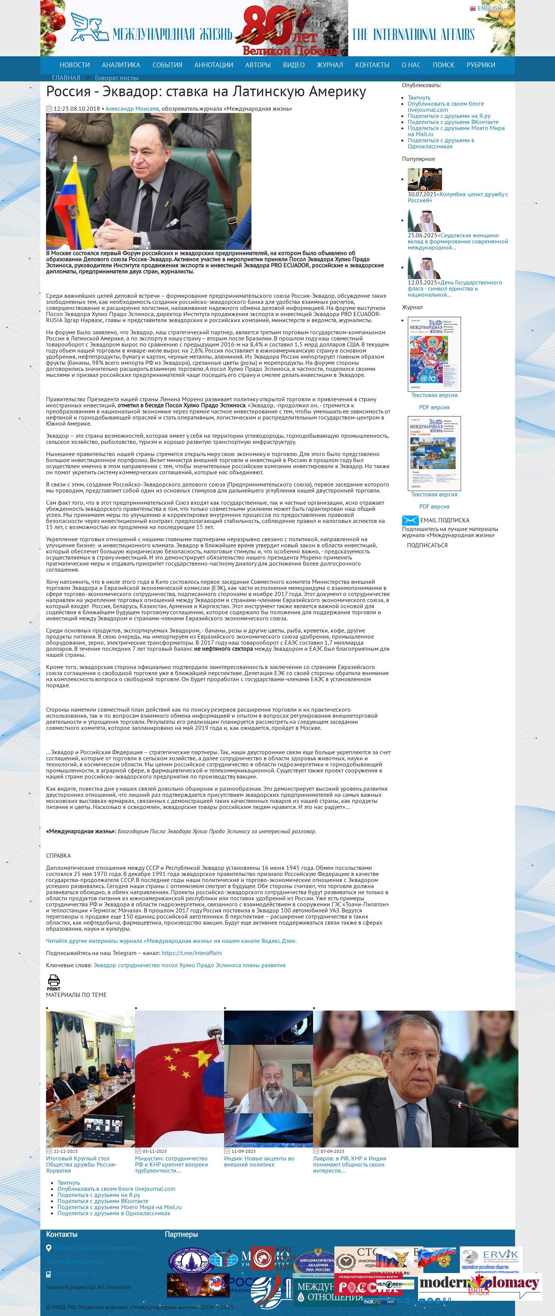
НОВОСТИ (75, 64)
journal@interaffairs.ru (75, 1261)
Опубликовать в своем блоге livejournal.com (446, 106)
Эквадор (105, 965)
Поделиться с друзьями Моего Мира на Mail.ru (456, 131)
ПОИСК (444, 64)
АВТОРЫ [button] (258, 64)
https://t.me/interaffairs (192, 953)
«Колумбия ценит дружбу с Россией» (458, 197)
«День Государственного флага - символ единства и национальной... (455, 288)
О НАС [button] (411, 64)
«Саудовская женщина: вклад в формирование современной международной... (458, 241)
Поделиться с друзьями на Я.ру (449, 115)
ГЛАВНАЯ (66, 77)
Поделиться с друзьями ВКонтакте (453, 122)
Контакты (61, 1234)
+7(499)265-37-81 (76, 1273)
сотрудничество (139, 965)
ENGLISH (486, 8)
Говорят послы (116, 77)
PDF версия (434, 407)
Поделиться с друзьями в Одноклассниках (441, 143)
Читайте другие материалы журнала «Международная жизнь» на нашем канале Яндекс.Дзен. (171, 940)
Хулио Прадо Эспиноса (210, 965)
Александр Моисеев (132, 108)
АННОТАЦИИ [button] (213, 64)
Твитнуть (419, 97)
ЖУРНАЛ (330, 64)
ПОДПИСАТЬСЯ (427, 545)
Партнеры (181, 1234)
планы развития (264, 965)
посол (170, 965)
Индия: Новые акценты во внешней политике (259, 1161)
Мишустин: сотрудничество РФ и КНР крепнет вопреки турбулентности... (171, 1164)
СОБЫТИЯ (167, 64)
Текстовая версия (434, 395)
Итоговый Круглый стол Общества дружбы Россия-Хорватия (81, 1164)
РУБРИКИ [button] (481, 64)
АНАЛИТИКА (121, 64)
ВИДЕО (294, 64)
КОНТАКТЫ (372, 64)
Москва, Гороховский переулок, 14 (99, 1247)
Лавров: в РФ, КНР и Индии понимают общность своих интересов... (349, 1164)
